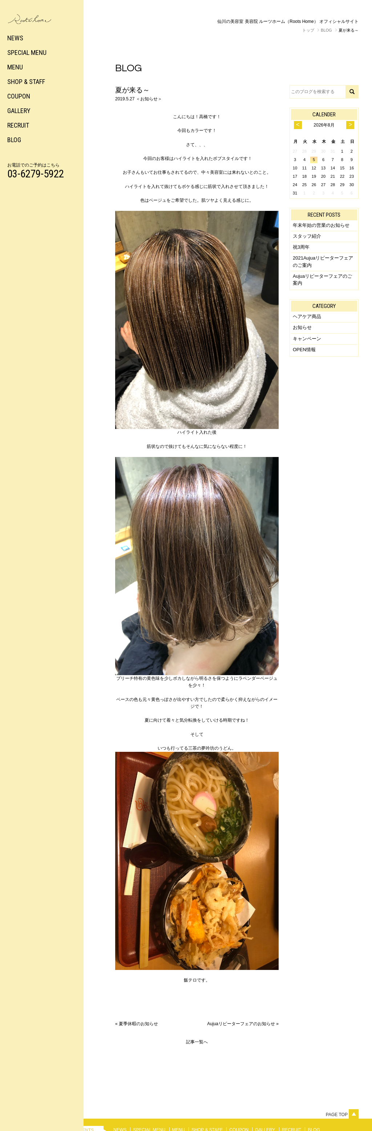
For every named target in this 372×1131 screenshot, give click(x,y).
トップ (308, 30)
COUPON (18, 96)
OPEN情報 (304, 349)
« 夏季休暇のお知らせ (136, 1023)
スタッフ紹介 (307, 236)
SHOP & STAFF (26, 81)
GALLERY (19, 111)
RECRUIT (18, 125)
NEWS (15, 38)
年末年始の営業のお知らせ (321, 225)
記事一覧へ (197, 1041)
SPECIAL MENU (26, 52)
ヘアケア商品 (307, 316)
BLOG (14, 140)
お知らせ (302, 327)
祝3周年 (301, 247)
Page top (342, 1114)
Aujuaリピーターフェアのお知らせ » (243, 1023)
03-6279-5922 (35, 174)
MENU (15, 67)
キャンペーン (307, 338)
